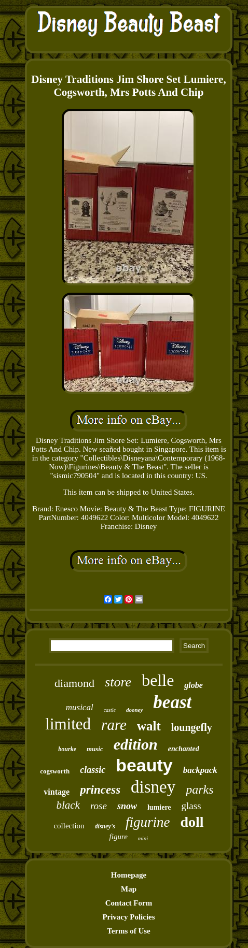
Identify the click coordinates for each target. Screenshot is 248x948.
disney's (105, 826)
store (118, 682)
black (67, 805)
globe (193, 685)
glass (191, 805)
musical (79, 707)
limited (68, 724)
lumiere (159, 807)
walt (149, 726)
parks (199, 789)
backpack (200, 770)
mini (143, 838)
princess (100, 789)
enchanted (183, 749)
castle (110, 710)
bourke (67, 749)
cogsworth (55, 771)
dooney (134, 710)
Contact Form (128, 903)
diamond (74, 683)
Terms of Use (128, 931)
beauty (144, 765)
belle (158, 680)
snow (127, 806)
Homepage (128, 875)
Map (128, 889)
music (95, 749)
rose (98, 805)
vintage (57, 791)
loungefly (191, 727)
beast (172, 702)
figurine (148, 822)
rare (114, 724)
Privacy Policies (128, 917)
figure (118, 836)
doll (191, 822)
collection (68, 826)
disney (153, 787)
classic (92, 770)
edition (136, 744)
